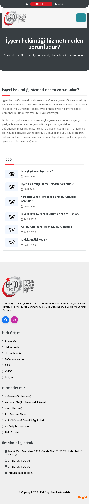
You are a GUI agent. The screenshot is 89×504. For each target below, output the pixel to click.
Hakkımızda (12, 347)
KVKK (8, 371)
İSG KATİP (41, 4)
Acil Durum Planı (15, 414)
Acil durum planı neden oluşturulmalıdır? (47, 226)
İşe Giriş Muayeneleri (17, 426)
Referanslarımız (14, 359)
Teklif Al (59, 4)
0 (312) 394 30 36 (17, 460)
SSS (23, 55)
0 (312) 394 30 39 (17, 466)
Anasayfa (9, 55)
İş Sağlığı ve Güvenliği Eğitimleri (24, 420)
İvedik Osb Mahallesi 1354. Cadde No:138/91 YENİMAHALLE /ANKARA (43, 453)
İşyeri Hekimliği (14, 408)
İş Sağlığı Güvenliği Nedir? (37, 171)
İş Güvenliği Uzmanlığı (18, 396)
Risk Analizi (12, 432)
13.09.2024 (28, 176)
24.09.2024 (28, 219)
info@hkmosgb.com (19, 472)
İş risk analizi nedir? (34, 239)
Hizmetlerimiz (13, 353)
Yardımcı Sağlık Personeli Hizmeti (25, 402)
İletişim (9, 377)
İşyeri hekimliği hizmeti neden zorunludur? (48, 184)
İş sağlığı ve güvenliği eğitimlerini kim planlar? (50, 214)
